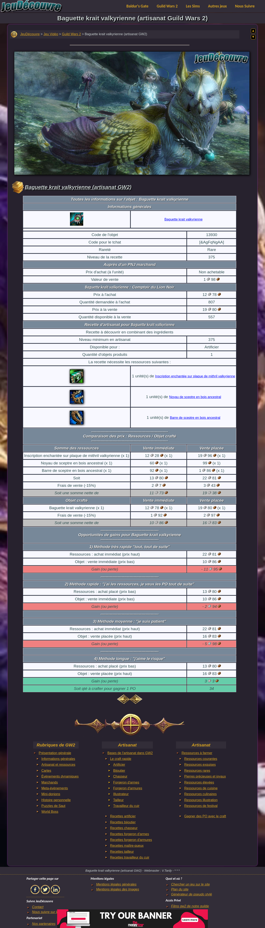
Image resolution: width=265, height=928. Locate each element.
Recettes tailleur (122, 851)
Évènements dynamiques (60, 776)
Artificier (119, 764)
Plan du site (180, 889)
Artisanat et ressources (58, 764)
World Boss (49, 811)
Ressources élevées (199, 782)
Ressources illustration (201, 800)
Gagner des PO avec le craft (205, 816)
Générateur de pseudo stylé (191, 894)
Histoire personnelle (56, 800)
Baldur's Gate (137, 6)
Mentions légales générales (116, 884)
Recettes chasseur (124, 828)
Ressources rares (197, 770)
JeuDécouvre (30, 34)
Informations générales (58, 759)
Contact (37, 907)
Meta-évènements (54, 788)
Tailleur (118, 800)
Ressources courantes (200, 759)
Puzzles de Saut (53, 806)
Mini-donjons (50, 794)
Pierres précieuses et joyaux (205, 776)
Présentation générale (55, 753)
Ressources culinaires (200, 794)
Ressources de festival (201, 806)
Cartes (46, 770)
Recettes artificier (123, 816)
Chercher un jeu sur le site (190, 884)
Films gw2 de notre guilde (190, 906)
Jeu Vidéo (50, 34)
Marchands (49, 782)
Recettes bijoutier (123, 822)
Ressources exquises (200, 764)
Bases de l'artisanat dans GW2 (130, 753)
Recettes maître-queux (127, 845)
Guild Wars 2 (167, 6)
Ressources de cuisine (201, 788)
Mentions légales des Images (117, 889)
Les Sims (193, 6)
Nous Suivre (245, 6)
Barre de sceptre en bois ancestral (195, 417)
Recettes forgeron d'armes (129, 834)
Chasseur (120, 776)
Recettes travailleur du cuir (129, 857)
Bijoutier (119, 770)
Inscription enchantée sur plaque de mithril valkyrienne (195, 376)
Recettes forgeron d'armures (131, 840)
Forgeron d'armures (127, 788)
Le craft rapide (120, 759)
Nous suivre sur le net (48, 912)
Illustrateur (121, 794)
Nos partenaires (43, 924)
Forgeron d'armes (126, 782)
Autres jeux (217, 6)
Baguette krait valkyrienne (183, 219)
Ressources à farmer (197, 753)
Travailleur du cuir (126, 806)
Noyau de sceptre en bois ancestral (195, 397)
